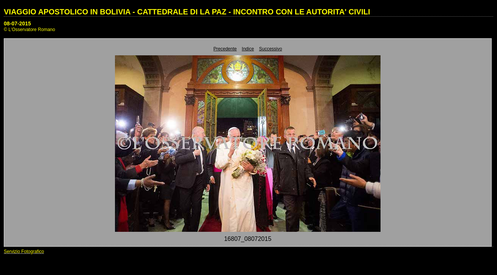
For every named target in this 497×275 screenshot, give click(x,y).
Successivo (270, 49)
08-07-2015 (17, 23)
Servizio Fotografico (24, 251)
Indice (248, 49)
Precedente (225, 49)
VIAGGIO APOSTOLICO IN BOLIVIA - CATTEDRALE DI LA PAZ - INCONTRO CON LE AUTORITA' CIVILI (187, 12)
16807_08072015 (248, 239)
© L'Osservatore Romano (29, 29)
